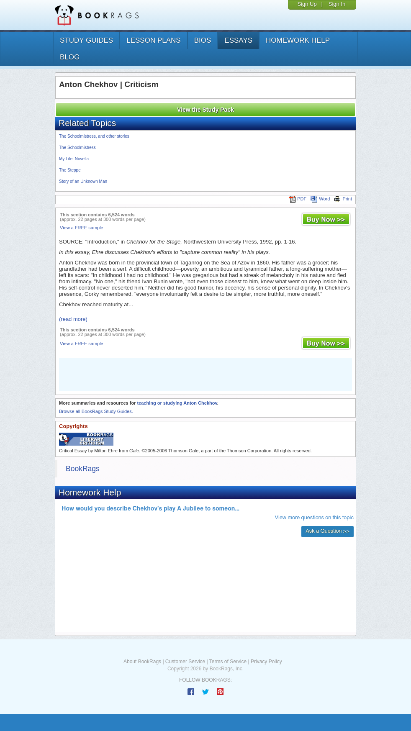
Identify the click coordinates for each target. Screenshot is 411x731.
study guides (86, 40)
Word (320, 198)
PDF (297, 198)
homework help (298, 40)
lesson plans (153, 40)
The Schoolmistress (77, 147)
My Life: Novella (74, 158)
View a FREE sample (81, 227)
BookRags (83, 468)
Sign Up (306, 4)
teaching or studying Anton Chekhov (177, 402)
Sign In (337, 4)
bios (202, 40)
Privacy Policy (266, 661)
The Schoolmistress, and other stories (94, 136)
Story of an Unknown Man (83, 181)
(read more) (73, 319)
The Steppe (70, 170)
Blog (70, 57)
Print (343, 198)
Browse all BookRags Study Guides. (96, 411)
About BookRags (142, 661)
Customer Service (185, 661)
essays (238, 40)
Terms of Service (228, 661)
